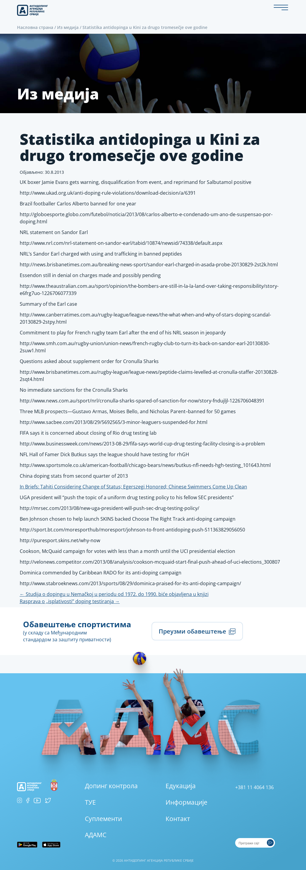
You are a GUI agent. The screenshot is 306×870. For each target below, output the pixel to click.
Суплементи (103, 818)
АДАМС (95, 835)
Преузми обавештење (197, 631)
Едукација (181, 786)
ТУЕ (90, 802)
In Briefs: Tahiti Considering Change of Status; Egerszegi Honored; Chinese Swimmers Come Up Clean (133, 486)
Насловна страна (35, 27)
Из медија (68, 27)
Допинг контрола (111, 786)
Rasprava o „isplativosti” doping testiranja (70, 601)
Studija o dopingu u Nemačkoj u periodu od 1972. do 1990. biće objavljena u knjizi (114, 594)
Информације (186, 802)
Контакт (178, 818)
